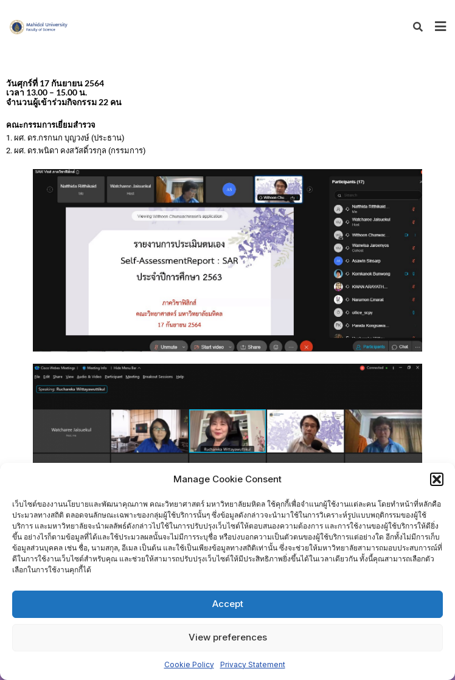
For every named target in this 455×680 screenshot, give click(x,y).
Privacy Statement (252, 664)
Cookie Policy (189, 664)
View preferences (228, 637)
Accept (227, 603)
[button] (437, 479)
